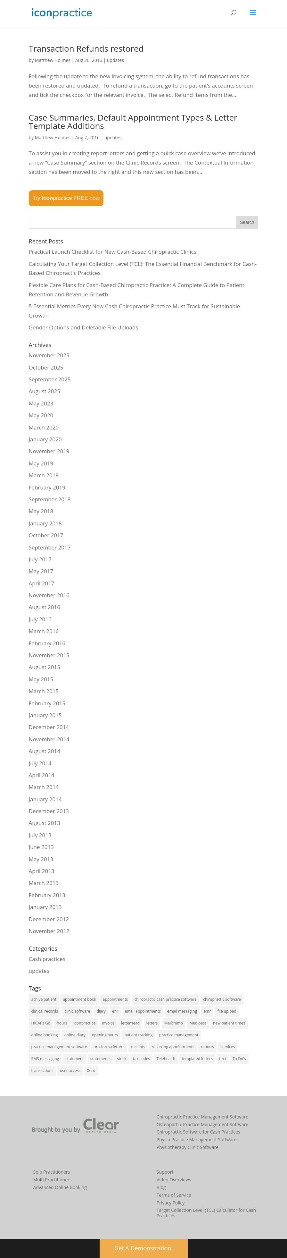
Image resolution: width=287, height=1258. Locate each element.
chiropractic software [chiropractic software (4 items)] (222, 999)
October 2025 (46, 367)
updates (115, 60)
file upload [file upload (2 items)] (226, 1011)
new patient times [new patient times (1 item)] (229, 1023)
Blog (161, 1187)
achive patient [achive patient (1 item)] (43, 999)
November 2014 (49, 739)
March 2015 (44, 691)
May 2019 (41, 463)
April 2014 (41, 775)
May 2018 (41, 511)
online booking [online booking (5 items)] (44, 1035)
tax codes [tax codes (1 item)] (141, 1058)
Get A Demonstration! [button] (143, 1248)
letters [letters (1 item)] (152, 1023)
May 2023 (41, 403)
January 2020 (45, 439)
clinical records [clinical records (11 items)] (44, 1011)
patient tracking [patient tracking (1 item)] (139, 1035)
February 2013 (47, 895)
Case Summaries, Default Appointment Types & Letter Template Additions (133, 122)
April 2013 (41, 871)
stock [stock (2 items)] (121, 1058)
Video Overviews (174, 1180)
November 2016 (49, 595)
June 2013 (41, 847)
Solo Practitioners (51, 1172)
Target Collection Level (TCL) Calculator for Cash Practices (206, 1213)
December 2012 (49, 919)
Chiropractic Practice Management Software (202, 1117)
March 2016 (44, 631)
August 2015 (44, 667)
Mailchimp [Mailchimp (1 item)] (173, 1023)
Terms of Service (174, 1195)
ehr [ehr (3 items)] (115, 1011)
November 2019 (49, 451)
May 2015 (41, 679)
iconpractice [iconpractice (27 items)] (84, 1023)
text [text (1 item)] (222, 1058)
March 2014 (44, 787)
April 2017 (41, 583)
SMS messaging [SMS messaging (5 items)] (45, 1058)
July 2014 (40, 763)
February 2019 (47, 487)
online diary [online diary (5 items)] (75, 1035)
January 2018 (45, 523)
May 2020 (41, 415)
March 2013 (44, 883)
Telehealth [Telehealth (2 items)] (166, 1058)
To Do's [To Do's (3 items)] (239, 1058)
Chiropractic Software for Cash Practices (198, 1132)
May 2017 (41, 571)
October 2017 (46, 535)
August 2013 (44, 823)
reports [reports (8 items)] (207, 1047)
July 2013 (40, 835)
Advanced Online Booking (60, 1187)
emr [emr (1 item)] (207, 1011)
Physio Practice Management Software (197, 1139)
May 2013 (41, 859)
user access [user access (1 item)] (70, 1070)
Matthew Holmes (52, 60)
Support (165, 1172)
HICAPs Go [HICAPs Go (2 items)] (40, 1023)
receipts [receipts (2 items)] (138, 1047)
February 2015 (47, 703)
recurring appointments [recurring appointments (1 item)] (173, 1047)
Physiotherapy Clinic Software (187, 1147)
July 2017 (40, 559)
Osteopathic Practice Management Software (202, 1124)
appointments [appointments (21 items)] (115, 999)
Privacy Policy (170, 1203)
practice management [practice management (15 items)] (178, 1035)
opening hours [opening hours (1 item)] (105, 1035)
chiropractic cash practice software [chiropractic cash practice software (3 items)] (166, 999)
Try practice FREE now (66, 198)
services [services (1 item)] (228, 1047)
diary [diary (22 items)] (101, 1011)
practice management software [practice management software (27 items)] (59, 1047)
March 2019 (44, 475)
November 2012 (49, 931)
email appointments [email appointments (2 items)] (143, 1011)
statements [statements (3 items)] (100, 1058)
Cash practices (47, 959)
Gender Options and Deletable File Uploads (83, 327)
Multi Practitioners (52, 1180)
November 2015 (49, 655)
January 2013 (45, 907)
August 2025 (44, 391)
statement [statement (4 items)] (74, 1058)
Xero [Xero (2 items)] (91, 1070)
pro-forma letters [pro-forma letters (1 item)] (109, 1047)
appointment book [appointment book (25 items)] (79, 999)
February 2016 (47, 643)
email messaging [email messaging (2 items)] (182, 1011)
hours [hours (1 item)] (62, 1023)
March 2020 (44, 427)
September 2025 (50, 379)
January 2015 (45, 715)
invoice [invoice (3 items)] (108, 1023)
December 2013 (49, 811)
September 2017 (50, 547)
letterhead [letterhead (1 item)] (130, 1023)
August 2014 (44, 751)
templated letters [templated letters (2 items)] (197, 1058)
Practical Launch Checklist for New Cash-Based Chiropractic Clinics (112, 251)
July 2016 (40, 619)
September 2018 (50, 499)
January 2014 (45, 799)
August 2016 (44, 607)
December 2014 (49, 727)
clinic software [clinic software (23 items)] (77, 1011)
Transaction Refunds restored (86, 48)
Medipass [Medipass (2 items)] (197, 1023)
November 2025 (49, 355)
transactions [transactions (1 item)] (42, 1070)
